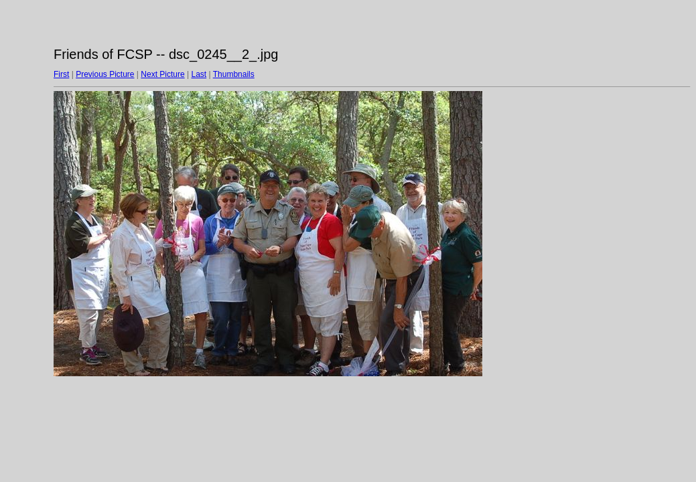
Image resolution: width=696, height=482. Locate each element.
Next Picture (162, 74)
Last (198, 74)
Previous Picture (105, 74)
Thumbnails (234, 74)
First (61, 74)
